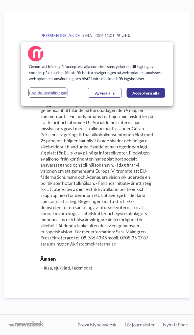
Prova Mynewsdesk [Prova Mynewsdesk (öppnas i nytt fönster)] (97, 324)
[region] (97, 74)
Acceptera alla (145, 93)
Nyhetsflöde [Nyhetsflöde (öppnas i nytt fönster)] (175, 324)
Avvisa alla (105, 93)
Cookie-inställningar (48, 92)
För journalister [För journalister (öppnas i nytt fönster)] (140, 324)
